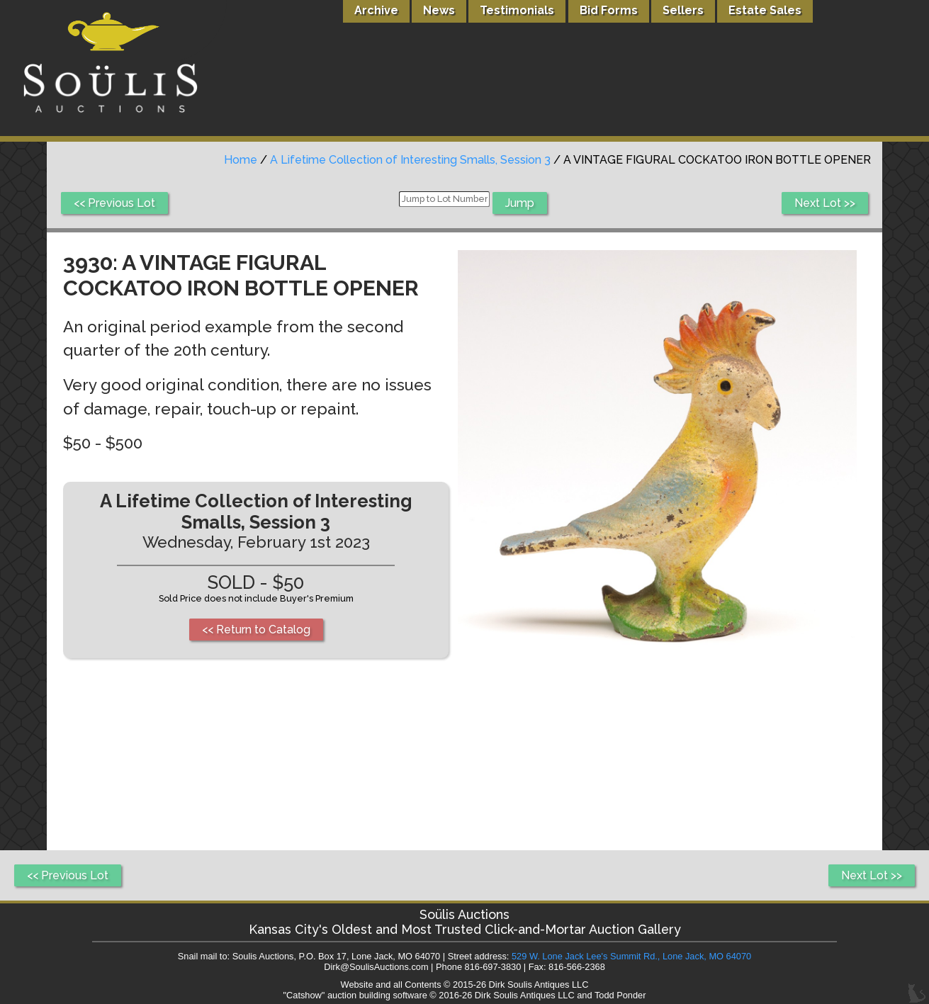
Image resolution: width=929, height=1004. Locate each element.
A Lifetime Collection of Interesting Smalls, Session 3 (410, 160)
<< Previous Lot (114, 203)
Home (240, 160)
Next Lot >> (824, 203)
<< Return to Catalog (256, 629)
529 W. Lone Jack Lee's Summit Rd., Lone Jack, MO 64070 (631, 956)
